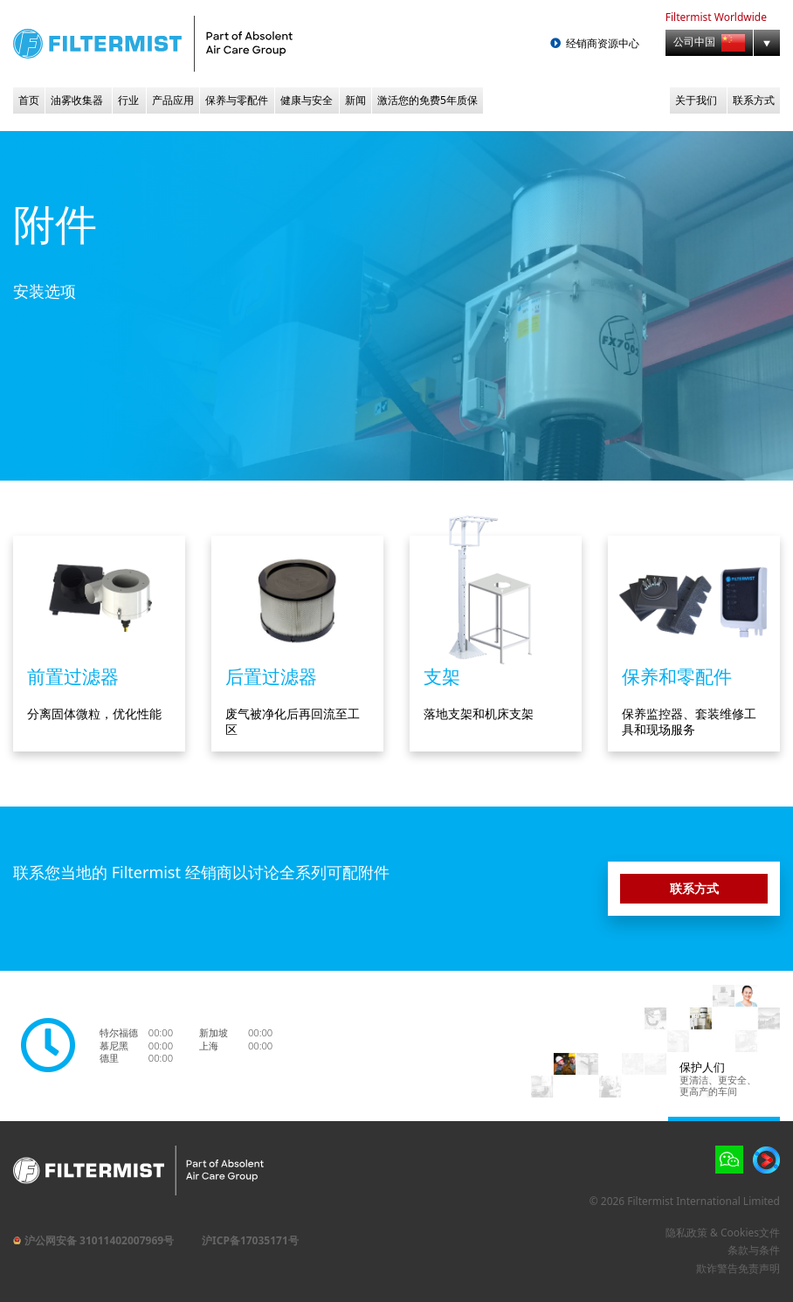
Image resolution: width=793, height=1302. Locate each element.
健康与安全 (306, 100)
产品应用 (173, 100)
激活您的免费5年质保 (427, 100)
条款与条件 (753, 1250)
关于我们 (696, 100)
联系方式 (754, 100)
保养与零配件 (236, 100)
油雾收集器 (77, 100)
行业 (128, 100)
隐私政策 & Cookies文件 (722, 1232)
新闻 (355, 100)
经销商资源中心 (602, 44)
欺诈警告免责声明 (738, 1268)
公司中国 (709, 43)
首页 (28, 100)
